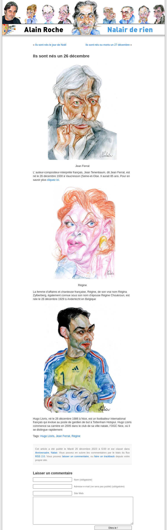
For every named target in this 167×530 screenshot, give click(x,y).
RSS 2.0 (40, 456)
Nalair (54, 452)
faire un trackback (104, 456)
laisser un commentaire (75, 456)
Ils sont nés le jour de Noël (50, 44)
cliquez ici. (53, 179)
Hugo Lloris (47, 436)
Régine (76, 436)
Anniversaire (42, 452)
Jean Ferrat (63, 436)
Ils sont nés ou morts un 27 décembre (107, 44)
